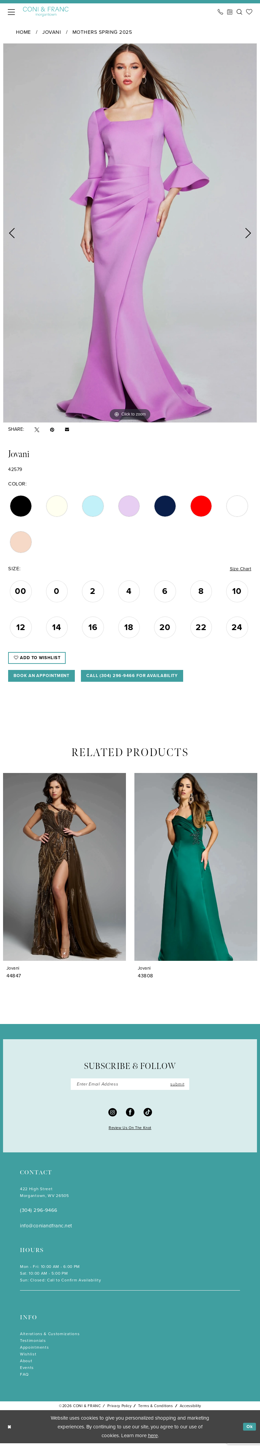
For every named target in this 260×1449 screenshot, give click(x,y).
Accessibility (190, 1412)
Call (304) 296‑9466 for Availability (147, 680)
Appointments (34, 1353)
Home (23, 32)
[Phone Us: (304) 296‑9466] (220, 12)
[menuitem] (11, 12)
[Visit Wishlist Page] (249, 12)
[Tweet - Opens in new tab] (37, 429)
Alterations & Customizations (50, 1340)
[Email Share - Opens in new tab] (67, 429)
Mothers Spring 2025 (102, 32)
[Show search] (239, 12)
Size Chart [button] (239, 569)
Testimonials (33, 1347)
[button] (11, 12)
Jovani (51, 32)
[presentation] (64, 872)
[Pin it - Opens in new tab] (52, 429)
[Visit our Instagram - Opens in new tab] (112, 1118)
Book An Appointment (45, 680)
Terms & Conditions (155, 1412)
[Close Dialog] (10, 1433)
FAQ (24, 1380)
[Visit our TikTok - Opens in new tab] (147, 1118)
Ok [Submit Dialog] (249, 1432)
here (153, 1441)
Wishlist (28, 1360)
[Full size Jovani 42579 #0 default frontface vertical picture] (130, 233)
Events (27, 1374)
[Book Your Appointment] (230, 12)
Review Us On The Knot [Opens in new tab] (130, 1133)
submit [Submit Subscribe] (176, 1089)
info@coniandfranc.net (46, 1231)
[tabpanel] (130, 233)
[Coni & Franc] (45, 12)
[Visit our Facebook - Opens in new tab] (130, 1118)
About (26, 1367)
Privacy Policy (119, 1412)
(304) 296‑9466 (39, 1216)
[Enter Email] (130, 1089)
